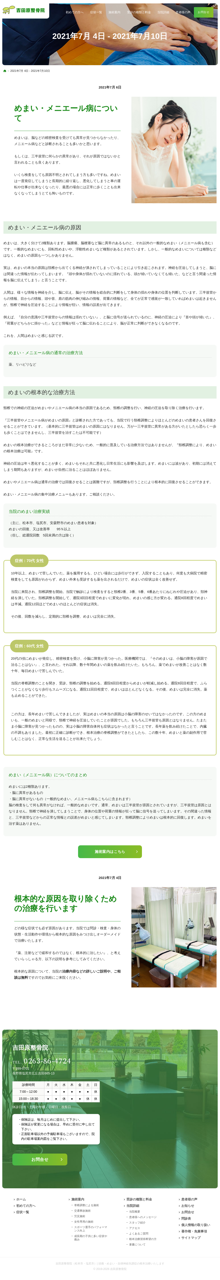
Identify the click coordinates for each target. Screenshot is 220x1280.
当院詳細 (132, 1206)
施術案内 (77, 1199)
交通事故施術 (82, 1210)
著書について (137, 1244)
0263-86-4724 (47, 1061)
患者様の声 (189, 1199)
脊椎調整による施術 (86, 1205)
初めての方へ (25, 1206)
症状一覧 (22, 1212)
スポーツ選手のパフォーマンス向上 (90, 1229)
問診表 (186, 1218)
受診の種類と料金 (139, 1199)
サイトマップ (191, 1238)
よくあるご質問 (138, 1233)
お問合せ (40, 1159)
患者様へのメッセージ (143, 1217)
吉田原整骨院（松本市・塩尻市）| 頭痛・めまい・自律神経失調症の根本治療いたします (110, 1263)
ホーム (21, 1199)
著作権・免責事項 (194, 1231)
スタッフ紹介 (137, 1222)
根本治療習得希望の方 (143, 1239)
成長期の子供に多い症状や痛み (90, 1237)
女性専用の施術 (83, 1221)
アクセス (134, 1228)
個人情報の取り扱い (195, 1225)
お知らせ (187, 1206)
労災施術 (79, 1216)
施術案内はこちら (110, 852)
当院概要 (134, 1211)
